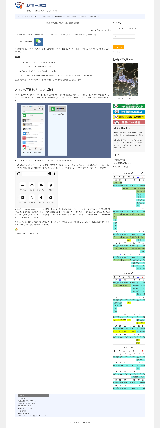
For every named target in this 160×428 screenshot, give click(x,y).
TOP (17, 16)
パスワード (117, 37)
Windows (42, 66)
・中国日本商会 (119, 159)
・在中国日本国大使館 (122, 163)
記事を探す (94, 16)
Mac (49, 66)
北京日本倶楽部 (36, 5)
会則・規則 (48, 16)
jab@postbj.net (130, 135)
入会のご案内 (72, 16)
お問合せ (83, 16)
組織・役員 (60, 16)
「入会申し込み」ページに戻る (100, 30)
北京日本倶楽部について (31, 16)
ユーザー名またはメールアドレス (124, 28)
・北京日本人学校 (120, 166)
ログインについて (119, 52)
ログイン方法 (131, 132)
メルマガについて (128, 143)
